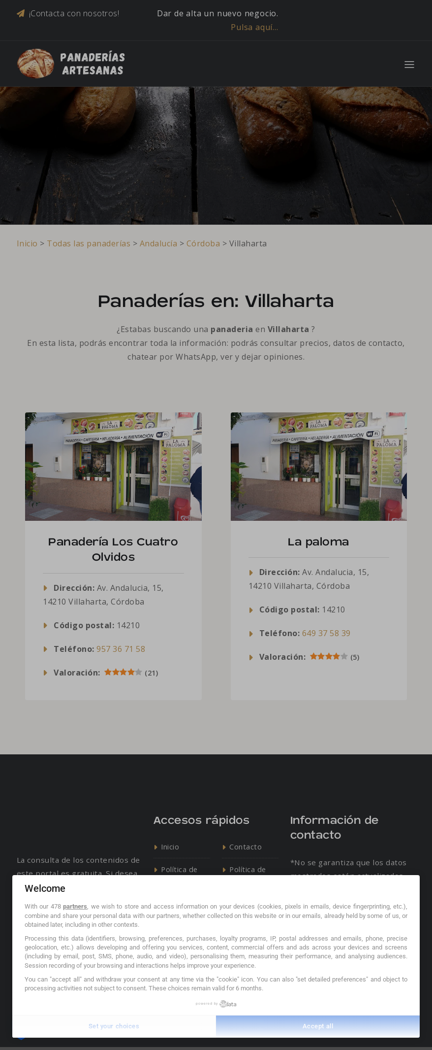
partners (75, 906)
